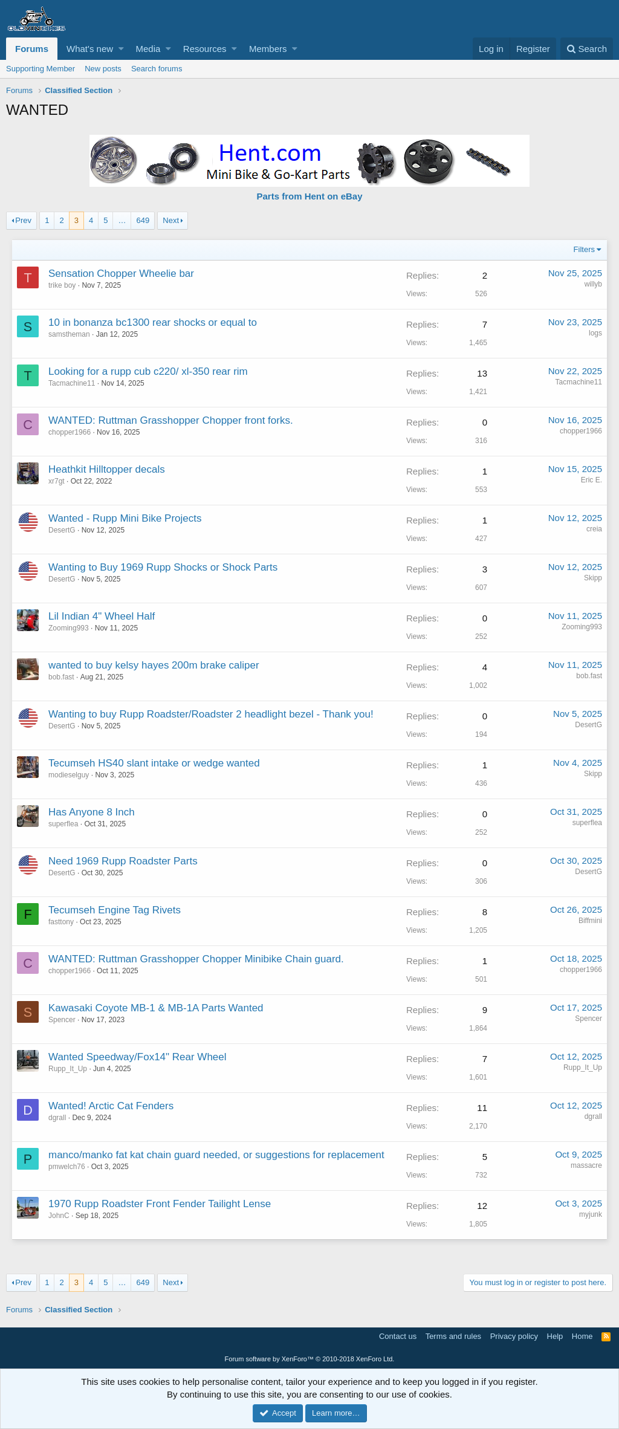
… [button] (122, 220)
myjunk (589, 1214)
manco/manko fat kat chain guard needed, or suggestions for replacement (217, 1155)
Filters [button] (583, 249)
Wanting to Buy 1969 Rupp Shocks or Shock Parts (163, 567)
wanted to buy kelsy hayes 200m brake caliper (154, 665)
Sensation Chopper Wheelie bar (122, 273)
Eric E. (590, 480)
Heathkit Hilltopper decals (107, 469)
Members (268, 49)
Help (555, 1336)
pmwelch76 (67, 1166)
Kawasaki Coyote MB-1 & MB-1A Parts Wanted (156, 1008)
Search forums (157, 68)
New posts (103, 68)
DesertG (62, 530)
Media (148, 49)
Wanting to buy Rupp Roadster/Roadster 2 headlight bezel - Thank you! (211, 714)
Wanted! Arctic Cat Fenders (111, 1106)
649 (142, 220)
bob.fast (62, 677)
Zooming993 (69, 628)
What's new (89, 49)
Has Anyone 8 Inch (92, 812)
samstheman (70, 334)
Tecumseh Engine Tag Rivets (115, 910)
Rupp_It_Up (68, 1068)
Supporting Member (40, 68)
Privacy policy (514, 1336)
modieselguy (69, 775)
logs (594, 333)
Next (171, 220)
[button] (121, 48)
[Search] (586, 48)
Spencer (62, 1020)
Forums (31, 49)
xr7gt (57, 481)
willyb (592, 284)
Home (582, 1336)
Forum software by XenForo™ (310, 1359)
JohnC (59, 1215)
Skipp (592, 578)
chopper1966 (70, 432)
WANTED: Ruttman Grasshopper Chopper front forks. (171, 420)
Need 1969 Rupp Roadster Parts (123, 861)
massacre (585, 1165)
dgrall (57, 1117)
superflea (64, 824)
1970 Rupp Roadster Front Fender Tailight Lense (160, 1204)
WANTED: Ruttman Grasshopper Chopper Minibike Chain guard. (197, 959)
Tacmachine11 (72, 383)
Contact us (397, 1336)
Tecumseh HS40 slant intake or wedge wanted (155, 763)
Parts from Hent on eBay (309, 196)
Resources (205, 49)
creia (593, 529)
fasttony (61, 922)
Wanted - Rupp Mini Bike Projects (126, 518)
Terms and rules (453, 1336)
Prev (23, 220)
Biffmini (589, 920)
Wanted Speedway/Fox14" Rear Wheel (138, 1057)
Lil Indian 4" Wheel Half (102, 616)
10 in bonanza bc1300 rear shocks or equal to (153, 322)
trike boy (62, 285)
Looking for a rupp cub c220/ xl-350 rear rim (148, 371)
